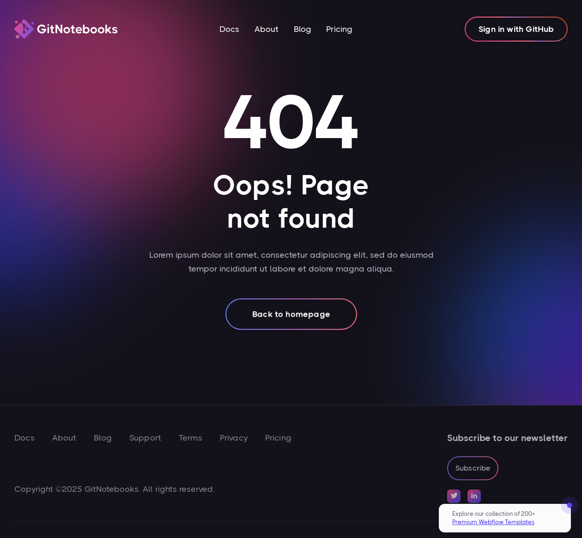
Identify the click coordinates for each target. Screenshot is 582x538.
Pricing (339, 29)
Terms (190, 437)
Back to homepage (291, 316)
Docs (229, 29)
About (267, 29)
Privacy (234, 437)
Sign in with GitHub (516, 29)
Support (145, 437)
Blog (303, 29)
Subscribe (472, 468)
